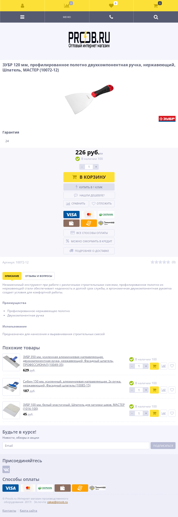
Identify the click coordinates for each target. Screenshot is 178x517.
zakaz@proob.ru (57, 502)
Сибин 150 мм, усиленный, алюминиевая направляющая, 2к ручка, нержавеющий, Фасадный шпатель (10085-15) (72, 383)
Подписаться (163, 446)
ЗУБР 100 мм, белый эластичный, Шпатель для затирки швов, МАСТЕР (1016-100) (74, 406)
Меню (67, 17)
